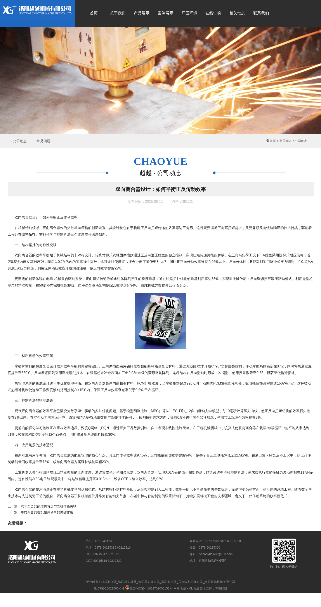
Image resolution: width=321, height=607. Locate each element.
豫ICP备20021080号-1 (109, 588)
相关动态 (285, 141)
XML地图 (192, 588)
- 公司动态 (19, 141)
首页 (273, 141)
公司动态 (301, 141)
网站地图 (180, 588)
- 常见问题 (42, 141)
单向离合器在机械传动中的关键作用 (47, 512)
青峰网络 (221, 588)
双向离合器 (51, 228)
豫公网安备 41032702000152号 (149, 588)
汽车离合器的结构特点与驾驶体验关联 (48, 506)
